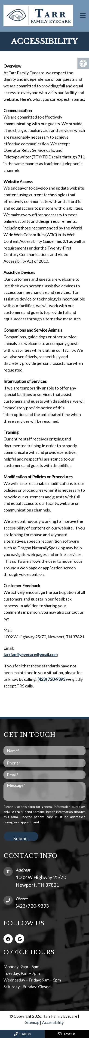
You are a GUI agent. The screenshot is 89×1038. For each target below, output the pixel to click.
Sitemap (32, 1022)
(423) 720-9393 (51, 679)
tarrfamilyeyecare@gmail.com (30, 654)
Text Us (67, 1034)
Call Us (22, 1034)
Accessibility (53, 1022)
